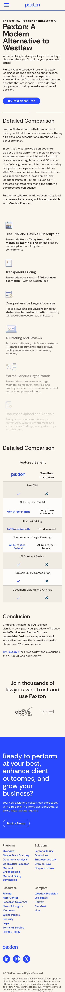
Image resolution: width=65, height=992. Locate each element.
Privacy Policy (11, 932)
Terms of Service (13, 927)
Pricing (7, 893)
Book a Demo (16, 823)
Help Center (10, 898)
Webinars (9, 910)
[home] (32, 5)
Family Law (41, 855)
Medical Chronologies (11, 870)
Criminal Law (43, 864)
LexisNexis (41, 898)
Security (8, 919)
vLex (37, 910)
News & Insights (13, 906)
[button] (6, 5)
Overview (9, 851)
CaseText (40, 906)
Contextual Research (16, 864)
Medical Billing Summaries (12, 878)
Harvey (39, 902)
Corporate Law (44, 868)
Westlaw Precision (46, 893)
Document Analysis (15, 859)
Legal (6, 923)
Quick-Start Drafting (16, 855)
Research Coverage (15, 902)
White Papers (11, 915)
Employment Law (46, 859)
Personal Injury (44, 851)
